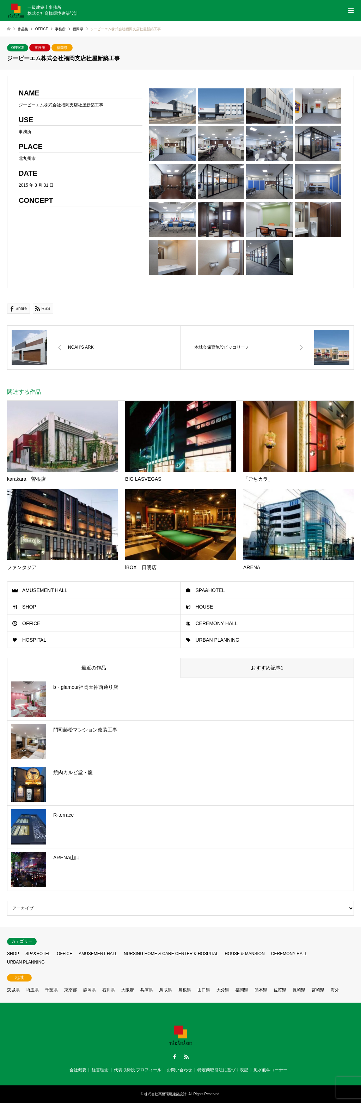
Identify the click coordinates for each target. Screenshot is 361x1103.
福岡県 (62, 48)
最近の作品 (93, 668)
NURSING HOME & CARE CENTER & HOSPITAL (171, 953)
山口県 (203, 989)
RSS (186, 1056)
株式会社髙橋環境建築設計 (165, 1094)
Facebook (174, 1056)
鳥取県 (165, 989)
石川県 (108, 989)
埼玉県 (32, 989)
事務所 (40, 48)
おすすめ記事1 (267, 668)
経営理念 (100, 1069)
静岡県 (89, 989)
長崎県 (299, 989)
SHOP (29, 607)
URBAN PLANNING (217, 640)
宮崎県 (318, 989)
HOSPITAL (34, 640)
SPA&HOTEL (210, 590)
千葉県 (51, 989)
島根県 (184, 989)
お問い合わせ (179, 1069)
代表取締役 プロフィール (137, 1069)
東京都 (70, 989)
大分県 (222, 989)
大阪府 (127, 989)
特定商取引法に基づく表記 (222, 1069)
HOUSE (204, 607)
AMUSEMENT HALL (44, 590)
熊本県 (261, 989)
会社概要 (77, 1069)
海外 (335, 989)
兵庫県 (146, 989)
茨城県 (13, 989)
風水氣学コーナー (270, 1069)
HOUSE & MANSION (244, 953)
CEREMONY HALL (217, 623)
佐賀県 (280, 989)
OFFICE (17, 48)
